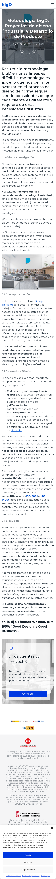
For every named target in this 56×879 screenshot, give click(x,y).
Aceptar (28, 855)
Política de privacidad (31, 876)
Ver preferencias (28, 869)
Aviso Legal (45, 876)
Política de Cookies (13, 876)
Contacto (28, 693)
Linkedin (16, 430)
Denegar (28, 862)
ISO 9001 (32, 496)
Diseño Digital (19, 44)
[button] (52, 828)
